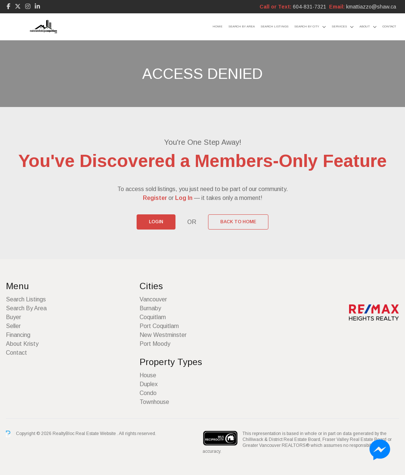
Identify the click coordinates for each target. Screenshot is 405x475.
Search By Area (241, 26)
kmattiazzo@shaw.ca (371, 7)
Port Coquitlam (159, 326)
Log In (184, 198)
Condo (148, 393)
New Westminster (163, 335)
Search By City (306, 26)
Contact (389, 26)
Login (156, 221)
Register (155, 198)
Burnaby (150, 308)
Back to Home (238, 221)
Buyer (13, 317)
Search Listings (274, 26)
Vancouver (153, 299)
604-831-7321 (309, 7)
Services (339, 26)
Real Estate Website (96, 433)
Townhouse (154, 402)
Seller (13, 326)
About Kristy (22, 344)
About (364, 26)
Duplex (149, 384)
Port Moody (155, 344)
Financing (18, 335)
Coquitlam (153, 317)
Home (217, 26)
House (148, 375)
